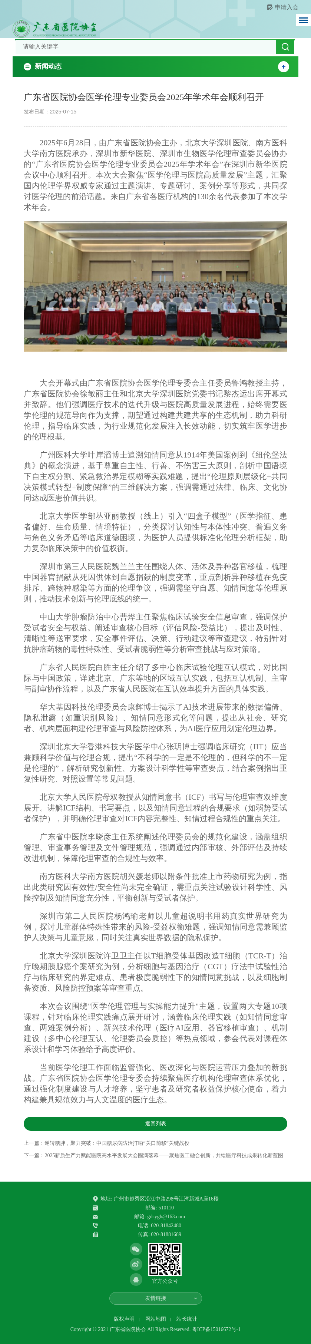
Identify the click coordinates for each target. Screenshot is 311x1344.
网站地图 (155, 1319)
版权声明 (124, 1319)
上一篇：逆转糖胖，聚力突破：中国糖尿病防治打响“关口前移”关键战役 (106, 1143)
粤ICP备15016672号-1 (216, 1329)
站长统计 (186, 1319)
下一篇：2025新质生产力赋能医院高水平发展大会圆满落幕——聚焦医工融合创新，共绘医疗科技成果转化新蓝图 (153, 1155)
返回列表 (155, 1123)
